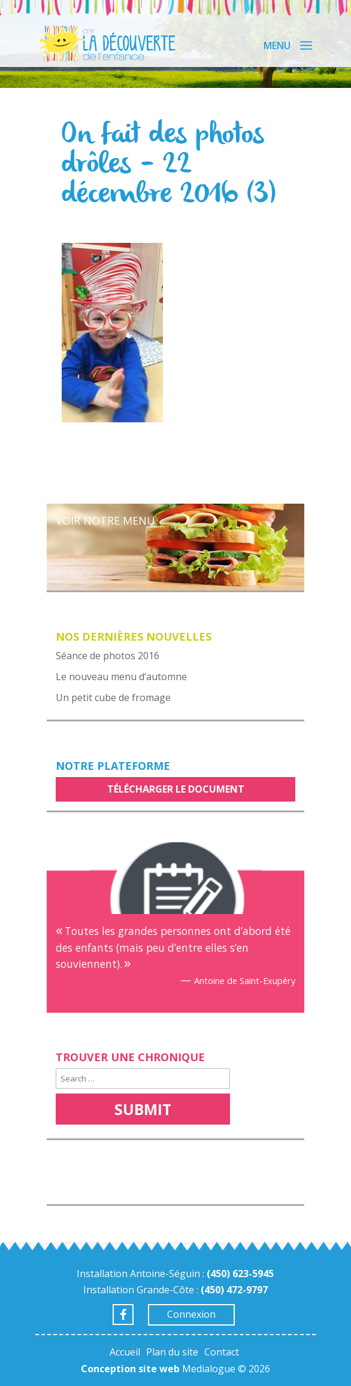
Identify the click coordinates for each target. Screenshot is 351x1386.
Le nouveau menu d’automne (121, 676)
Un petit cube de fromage (113, 697)
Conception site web (130, 1368)
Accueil (125, 1351)
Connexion (191, 1314)
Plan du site (172, 1351)
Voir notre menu (105, 520)
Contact (221, 1351)
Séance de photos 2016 (107, 655)
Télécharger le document (175, 789)
